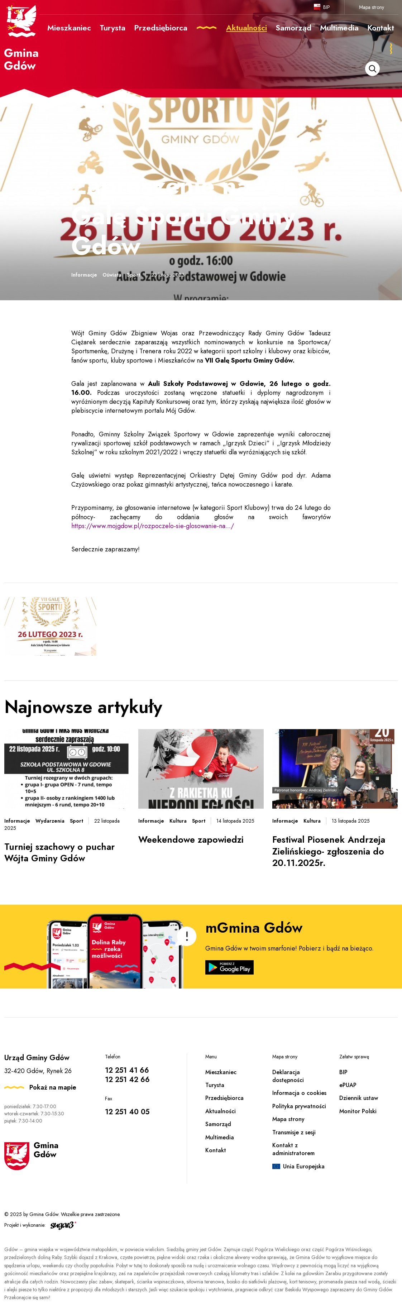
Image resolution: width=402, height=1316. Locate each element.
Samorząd (218, 1124)
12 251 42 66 (127, 1080)
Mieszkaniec (220, 1072)
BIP (326, 7)
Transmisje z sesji (294, 1132)
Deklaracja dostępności (288, 1076)
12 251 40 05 (127, 1112)
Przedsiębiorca (224, 1098)
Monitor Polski (358, 1111)
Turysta (214, 1085)
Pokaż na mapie (52, 1087)
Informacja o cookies (299, 1093)
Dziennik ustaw (358, 1098)
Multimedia (219, 1137)
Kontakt (215, 1150)
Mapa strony (371, 7)
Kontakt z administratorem (293, 1149)
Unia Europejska (304, 1166)
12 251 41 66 (127, 1070)
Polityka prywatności (299, 1106)
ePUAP (347, 1085)
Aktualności (220, 1111)
